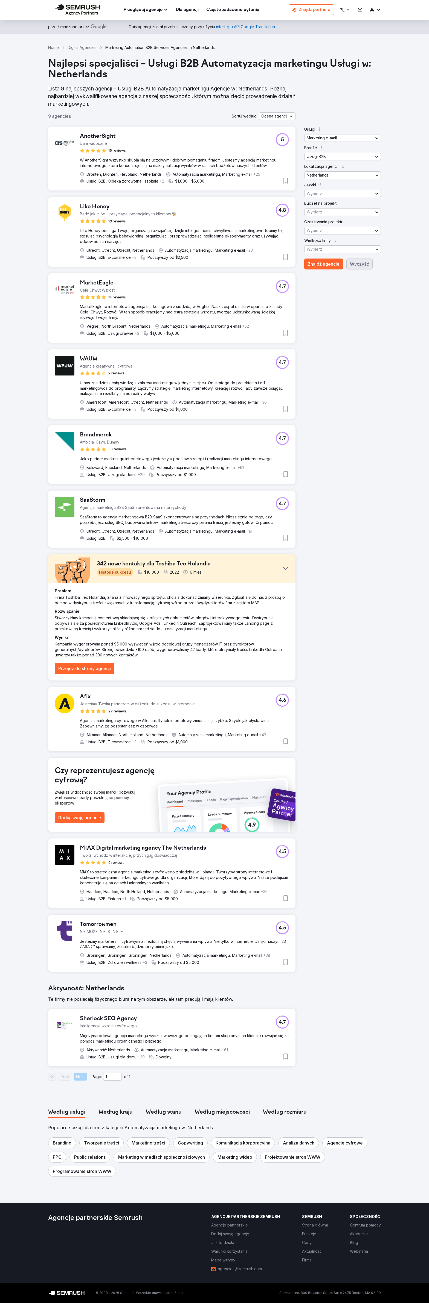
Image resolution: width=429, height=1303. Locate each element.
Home (53, 47)
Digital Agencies (82, 47)
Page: (97, 1076)
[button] (345, 10)
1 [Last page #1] (129, 1076)
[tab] (66, 1112)
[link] (187, 10)
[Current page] (112, 1076)
